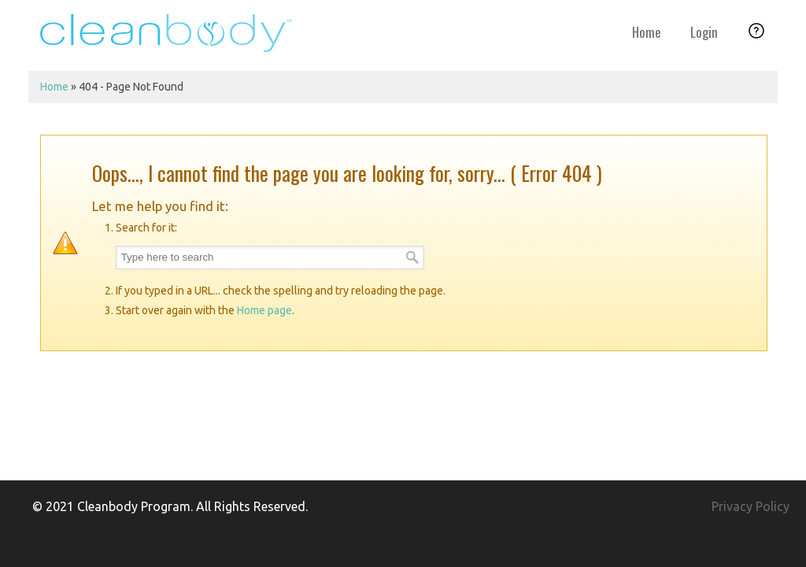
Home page (264, 310)
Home (54, 86)
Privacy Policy (750, 506)
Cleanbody (166, 33)
